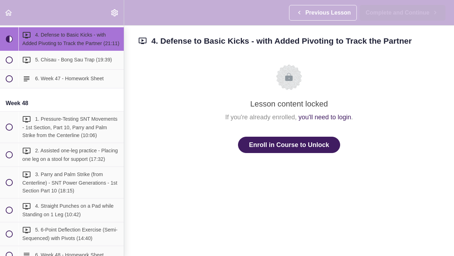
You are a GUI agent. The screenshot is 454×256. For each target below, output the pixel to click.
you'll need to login (325, 117)
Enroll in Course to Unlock (289, 144)
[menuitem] (115, 12)
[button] (9, 12)
